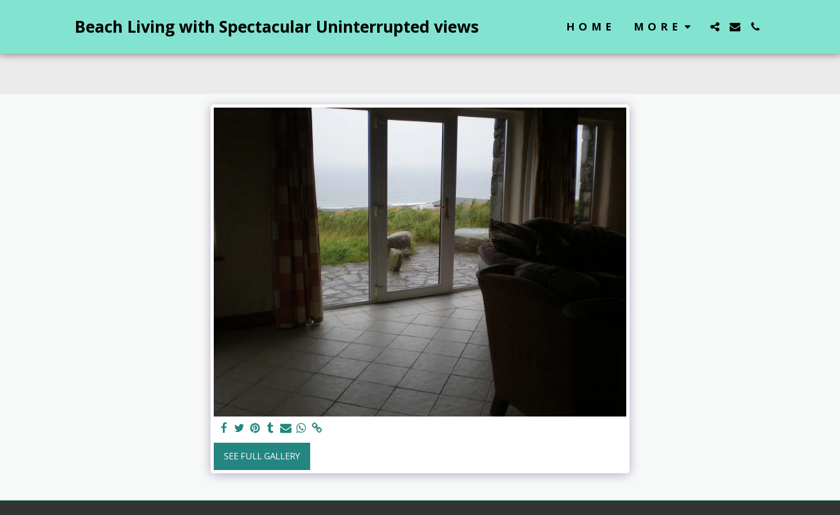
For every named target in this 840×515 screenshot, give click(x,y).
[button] (714, 26)
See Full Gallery (262, 456)
